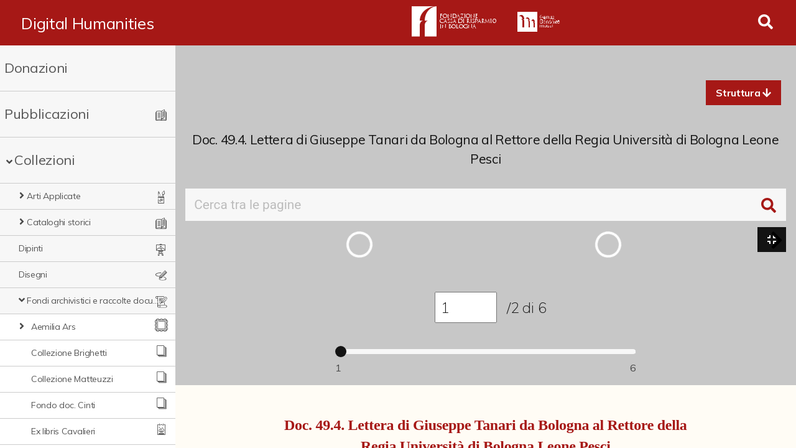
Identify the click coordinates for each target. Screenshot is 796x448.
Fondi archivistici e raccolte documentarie (93, 300)
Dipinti (31, 248)
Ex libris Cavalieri (63, 431)
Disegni (33, 274)
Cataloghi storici (59, 222)
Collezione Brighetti (69, 352)
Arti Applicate (54, 196)
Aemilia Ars (53, 326)
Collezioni (44, 160)
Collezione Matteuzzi (72, 379)
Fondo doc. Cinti (63, 405)
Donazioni (36, 68)
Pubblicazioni (47, 114)
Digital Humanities (87, 23)
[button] (743, 92)
